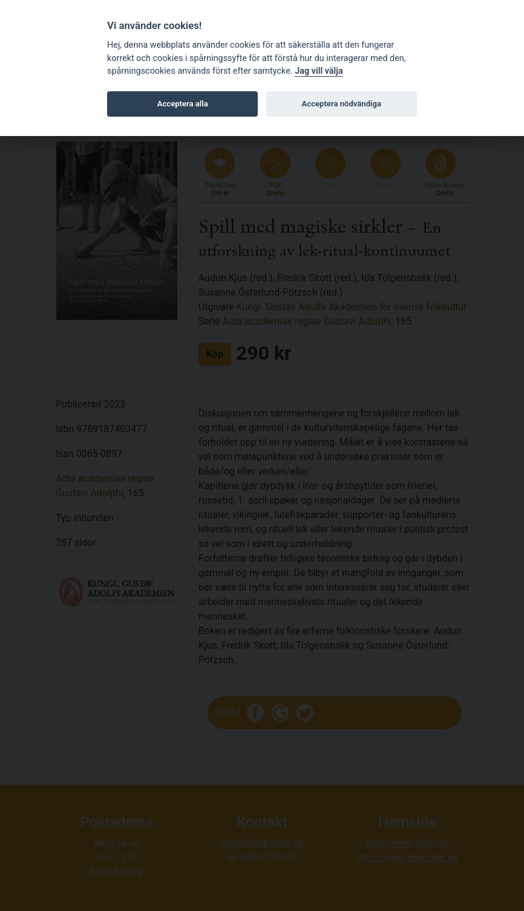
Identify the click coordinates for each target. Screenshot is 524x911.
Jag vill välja (319, 71)
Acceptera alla (182, 103)
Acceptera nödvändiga (341, 103)
